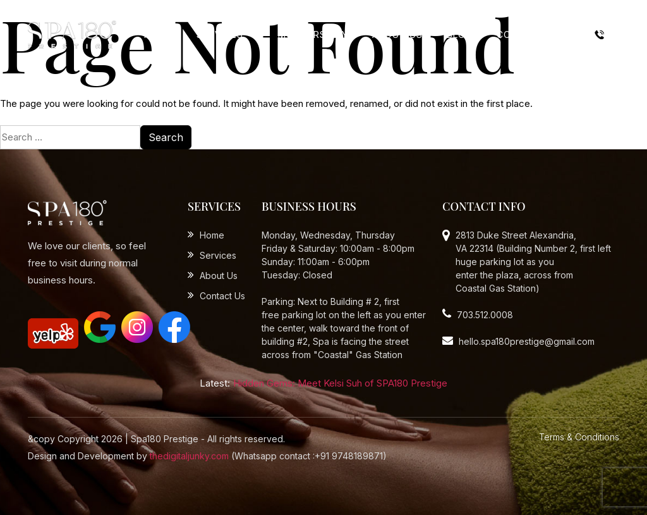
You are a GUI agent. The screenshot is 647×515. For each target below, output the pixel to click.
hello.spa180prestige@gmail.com (518, 341)
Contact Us (529, 34)
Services (221, 34)
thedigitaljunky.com (189, 455)
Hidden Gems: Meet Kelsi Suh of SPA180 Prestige (340, 383)
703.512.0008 (477, 314)
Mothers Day (313, 34)
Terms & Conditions (579, 436)
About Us (397, 34)
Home (158, 34)
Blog (460, 34)
